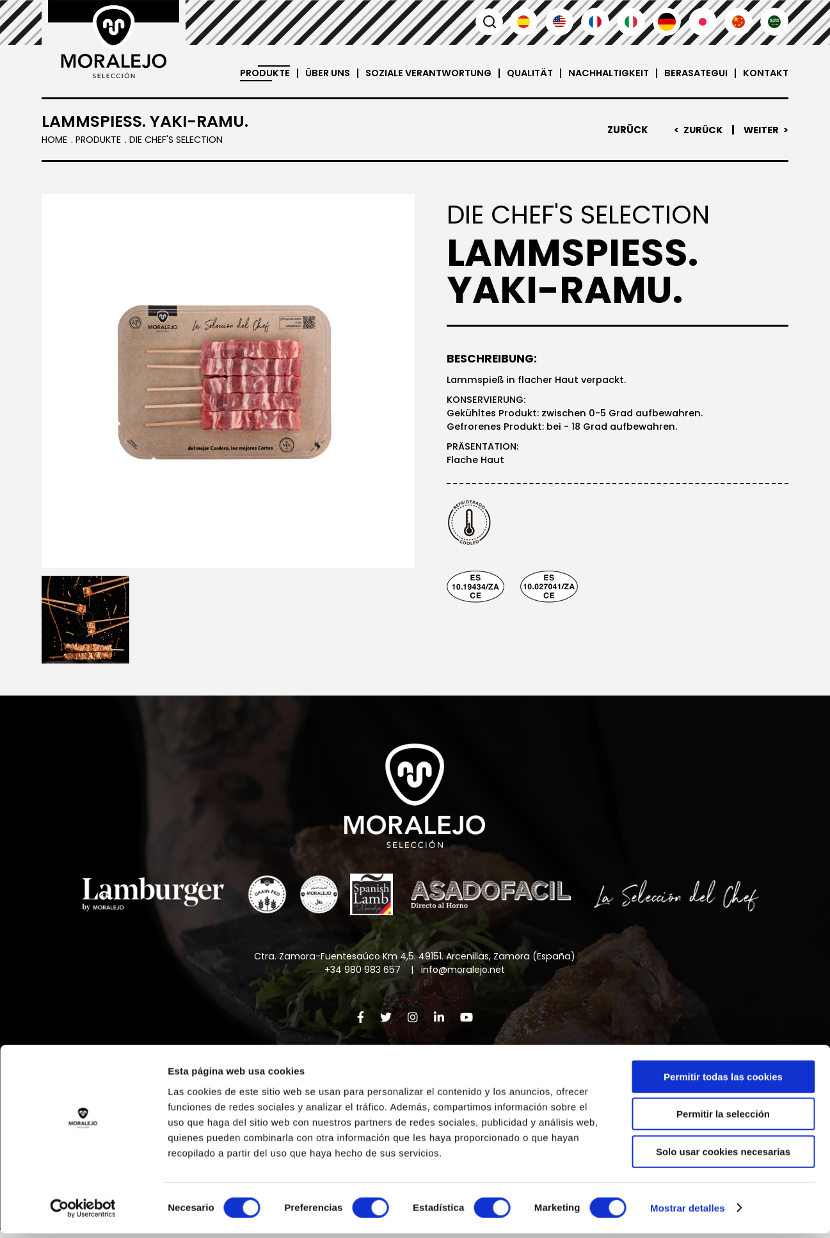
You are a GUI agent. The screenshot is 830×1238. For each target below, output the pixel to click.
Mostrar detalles (687, 1212)
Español (523, 22)
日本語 (703, 22)
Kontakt (764, 73)
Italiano (631, 22)
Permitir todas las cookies (723, 1081)
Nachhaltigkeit (599, 73)
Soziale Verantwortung (411, 73)
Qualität (517, 73)
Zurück (624, 130)
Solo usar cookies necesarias (723, 1156)
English (559, 22)
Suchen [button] (488, 22)
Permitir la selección (723, 1119)
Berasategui (691, 73)
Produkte (240, 73)
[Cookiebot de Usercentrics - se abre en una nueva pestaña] (83, 1213)
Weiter (760, 130)
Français (595, 22)
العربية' (774, 22)
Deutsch (667, 22)
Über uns (305, 73)
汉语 (738, 22)
